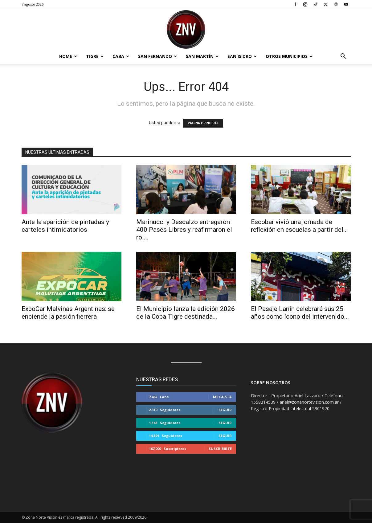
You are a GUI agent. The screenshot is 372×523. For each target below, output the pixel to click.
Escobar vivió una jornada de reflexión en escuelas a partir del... (299, 225)
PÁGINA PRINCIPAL (203, 123)
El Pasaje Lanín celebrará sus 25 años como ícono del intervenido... (300, 312)
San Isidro (242, 56)
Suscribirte (220, 448)
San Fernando (157, 56)
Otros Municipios (289, 56)
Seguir (225, 409)
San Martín (202, 56)
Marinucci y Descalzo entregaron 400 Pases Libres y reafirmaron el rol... (184, 229)
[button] (343, 57)
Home (68, 56)
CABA (120, 56)
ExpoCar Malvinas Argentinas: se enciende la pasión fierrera (68, 312)
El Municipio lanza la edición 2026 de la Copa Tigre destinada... (185, 312)
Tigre (95, 56)
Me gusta (222, 396)
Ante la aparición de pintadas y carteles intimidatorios (65, 225)
